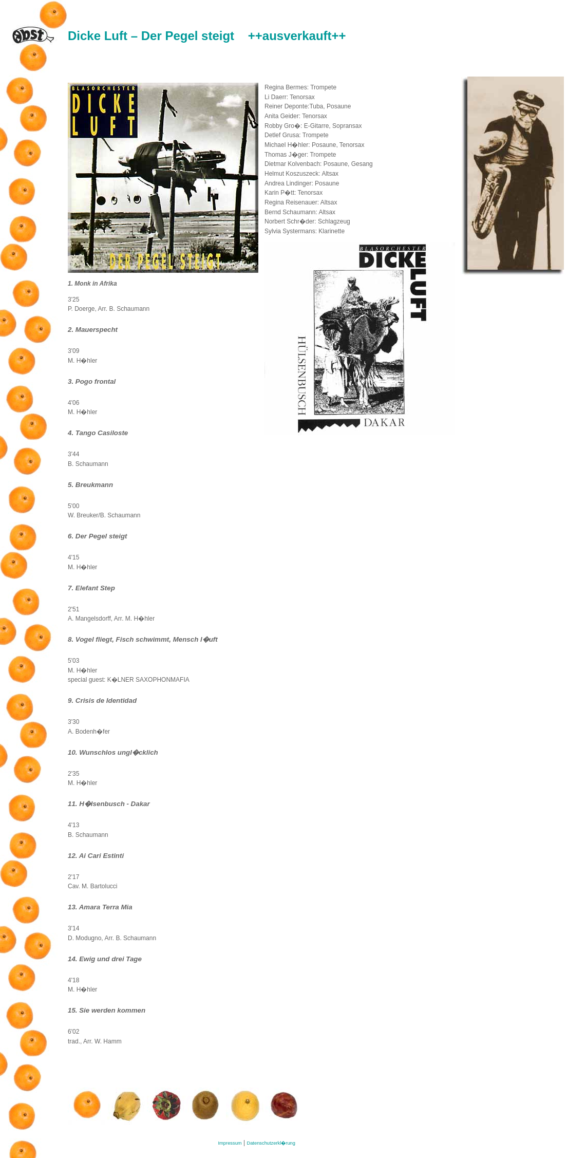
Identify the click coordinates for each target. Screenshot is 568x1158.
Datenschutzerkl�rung (271, 1143)
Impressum (230, 1143)
